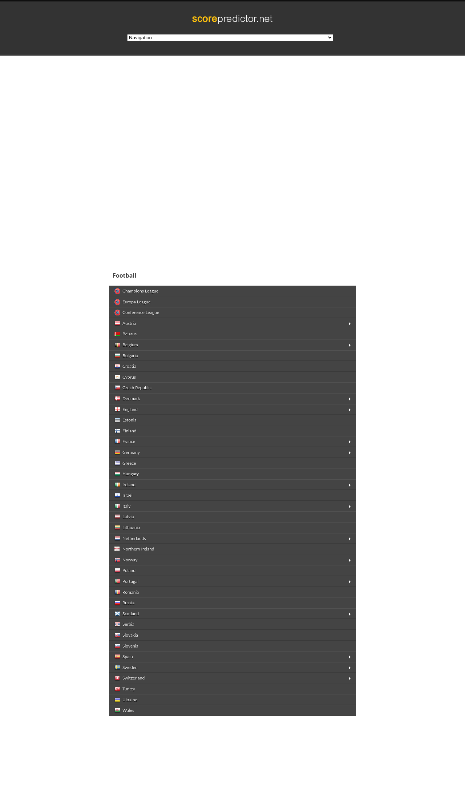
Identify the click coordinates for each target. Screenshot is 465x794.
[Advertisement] (232, 110)
